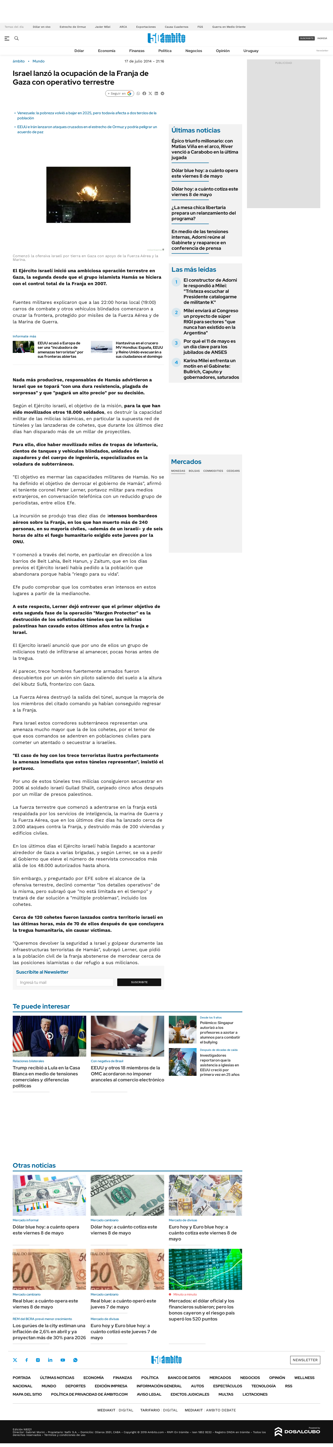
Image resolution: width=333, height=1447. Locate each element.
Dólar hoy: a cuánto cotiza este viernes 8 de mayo (205, 191)
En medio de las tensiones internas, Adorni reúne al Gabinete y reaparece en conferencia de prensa (200, 239)
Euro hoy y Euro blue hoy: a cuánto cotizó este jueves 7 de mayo (124, 1332)
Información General (159, 1386)
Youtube (62, 1360)
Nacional (22, 1386)
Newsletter (322, 50)
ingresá (322, 38)
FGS (200, 26)
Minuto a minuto (185, 1294)
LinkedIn (50, 1360)
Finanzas (137, 50)
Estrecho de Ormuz (73, 26)
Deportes (75, 1386)
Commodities (213, 470)
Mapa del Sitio (27, 1394)
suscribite (307, 38)
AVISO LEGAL (149, 1394)
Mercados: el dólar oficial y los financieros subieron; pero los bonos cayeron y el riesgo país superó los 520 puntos (202, 1310)
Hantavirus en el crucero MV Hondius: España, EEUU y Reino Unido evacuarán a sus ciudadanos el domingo (139, 350)
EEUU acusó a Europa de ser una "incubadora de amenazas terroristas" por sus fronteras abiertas (60, 350)
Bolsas (194, 470)
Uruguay (251, 50)
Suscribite (139, 982)
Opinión (223, 50)
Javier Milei (102, 26)
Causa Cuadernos (176, 26)
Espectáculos (227, 1386)
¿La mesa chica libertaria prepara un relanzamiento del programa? (204, 213)
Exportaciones (146, 26)
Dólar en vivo (41, 26)
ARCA (123, 26)
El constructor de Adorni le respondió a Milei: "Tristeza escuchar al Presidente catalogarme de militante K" (210, 291)
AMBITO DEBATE (210, 1410)
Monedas (178, 470)
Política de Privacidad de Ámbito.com (89, 1394)
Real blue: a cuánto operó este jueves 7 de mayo (123, 1304)
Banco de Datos (184, 1377)
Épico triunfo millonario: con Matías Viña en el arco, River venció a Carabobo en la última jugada (205, 149)
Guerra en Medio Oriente (229, 26)
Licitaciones (255, 1394)
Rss (288, 1386)
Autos (197, 1386)
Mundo (39, 61)
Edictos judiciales (190, 1394)
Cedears (233, 470)
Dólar (79, 50)
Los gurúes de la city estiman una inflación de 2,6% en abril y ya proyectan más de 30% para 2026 (49, 1332)
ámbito (19, 61)
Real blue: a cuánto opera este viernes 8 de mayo (45, 1304)
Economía (106, 50)
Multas (226, 1394)
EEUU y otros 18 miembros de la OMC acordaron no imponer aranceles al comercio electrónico (127, 1074)
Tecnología (263, 1386)
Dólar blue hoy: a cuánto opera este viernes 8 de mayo (205, 173)
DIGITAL (115, 1410)
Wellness (304, 1377)
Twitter (15, 1360)
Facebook (26, 1360)
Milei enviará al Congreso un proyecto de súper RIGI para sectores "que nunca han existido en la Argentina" (211, 322)
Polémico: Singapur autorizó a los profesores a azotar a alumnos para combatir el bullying (220, 1032)
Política (165, 50)
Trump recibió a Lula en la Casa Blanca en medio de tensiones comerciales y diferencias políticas (46, 1077)
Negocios (193, 50)
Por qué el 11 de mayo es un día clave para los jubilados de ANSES (210, 346)
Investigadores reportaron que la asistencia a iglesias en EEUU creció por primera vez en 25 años (220, 1065)
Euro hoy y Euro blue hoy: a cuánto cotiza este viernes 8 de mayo (203, 1233)
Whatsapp (75, 1360)
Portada (22, 1377)
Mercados (220, 1377)
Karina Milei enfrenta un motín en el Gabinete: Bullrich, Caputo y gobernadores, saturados (211, 369)
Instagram (38, 1360)
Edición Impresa (111, 1386)
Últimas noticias (57, 1377)
